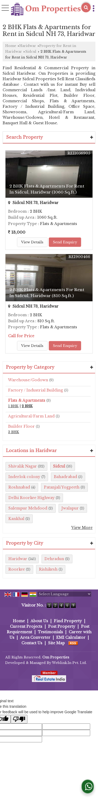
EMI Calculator (70, 637)
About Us (39, 621)
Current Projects (26, 626)
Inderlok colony (24, 476)
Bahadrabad (65, 476)
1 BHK (13, 406)
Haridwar (27, 46)
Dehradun (54, 558)
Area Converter (35, 637)
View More (82, 527)
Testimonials (50, 632)
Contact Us (31, 643)
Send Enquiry (65, 242)
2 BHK (27, 406)
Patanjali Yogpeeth (61, 487)
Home (10, 46)
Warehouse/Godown (28, 380)
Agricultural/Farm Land (31, 416)
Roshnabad (19, 487)
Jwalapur (70, 508)
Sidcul (30, 51)
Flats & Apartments (26, 400)
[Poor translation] (19, 719)
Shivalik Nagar (22, 466)
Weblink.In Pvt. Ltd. (69, 663)
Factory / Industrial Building (35, 390)
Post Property (61, 626)
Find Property (68, 621)
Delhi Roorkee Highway (31, 497)
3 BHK (13, 432)
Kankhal (16, 518)
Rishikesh (48, 569)
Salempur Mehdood (27, 508)
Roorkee (16, 569)
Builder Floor (21, 426)
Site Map (56, 643)
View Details (32, 242)
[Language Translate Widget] (64, 594)
